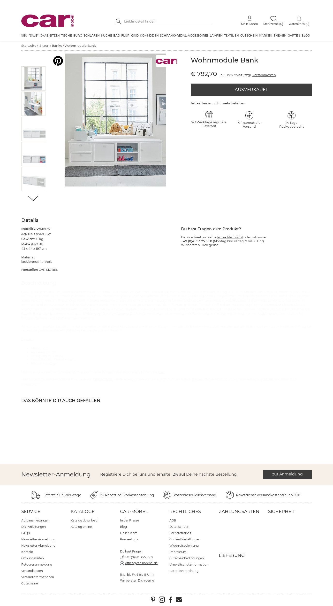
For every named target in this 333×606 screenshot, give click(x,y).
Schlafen (91, 35)
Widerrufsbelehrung (184, 545)
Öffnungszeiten (32, 558)
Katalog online (81, 526)
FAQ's (25, 533)
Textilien (231, 35)
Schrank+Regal (173, 35)
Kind (134, 35)
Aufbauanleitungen (35, 520)
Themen (280, 35)
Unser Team (128, 533)
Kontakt (27, 552)
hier (161, 372)
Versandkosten (264, 75)
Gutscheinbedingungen (186, 558)
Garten (294, 35)
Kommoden (149, 35)
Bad (116, 35)
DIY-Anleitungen (33, 526)
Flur (125, 35)
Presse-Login (129, 539)
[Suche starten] (118, 21)
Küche (106, 35)
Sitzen (54, 35)
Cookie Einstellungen (184, 539)
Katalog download (84, 520)
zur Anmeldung (287, 474)
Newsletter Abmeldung (38, 545)
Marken (265, 35)
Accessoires (198, 35)
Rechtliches (185, 511)
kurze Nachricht (230, 237)
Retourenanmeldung (36, 564)
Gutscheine (29, 583)
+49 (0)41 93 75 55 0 (139, 557)
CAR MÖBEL (103, 379)
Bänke (57, 45)
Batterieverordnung (183, 571)
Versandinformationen (37, 577)
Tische (66, 35)
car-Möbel (134, 511)
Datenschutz (178, 526)
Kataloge (83, 511)
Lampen (216, 35)
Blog (306, 35)
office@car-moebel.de (141, 563)
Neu (24, 35)
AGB (172, 520)
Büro (77, 35)
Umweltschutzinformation (188, 564)
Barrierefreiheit (180, 533)
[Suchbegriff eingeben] (167, 21)
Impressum (177, 552)
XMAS (44, 35)
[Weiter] (33, 198)
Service (30, 511)
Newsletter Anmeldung (38, 539)
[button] (33, 78)
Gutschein (248, 35)
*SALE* (33, 35)
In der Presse (129, 520)
